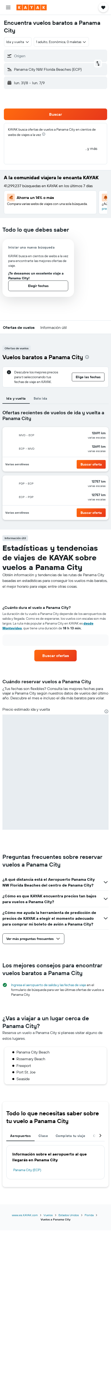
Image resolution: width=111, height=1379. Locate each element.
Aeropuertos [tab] (20, 1136)
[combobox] (18, 42)
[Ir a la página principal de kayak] (31, 7)
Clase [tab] (43, 1136)
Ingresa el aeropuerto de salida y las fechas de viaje (48, 985)
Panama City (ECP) (27, 1170)
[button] (8, 7)
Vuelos (48, 1215)
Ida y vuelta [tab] (16, 398)
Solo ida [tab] (40, 398)
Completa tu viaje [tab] (70, 1136)
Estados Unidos (69, 1215)
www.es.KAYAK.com (25, 1215)
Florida (89, 1215)
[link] (55, 655)
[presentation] (43, 134)
